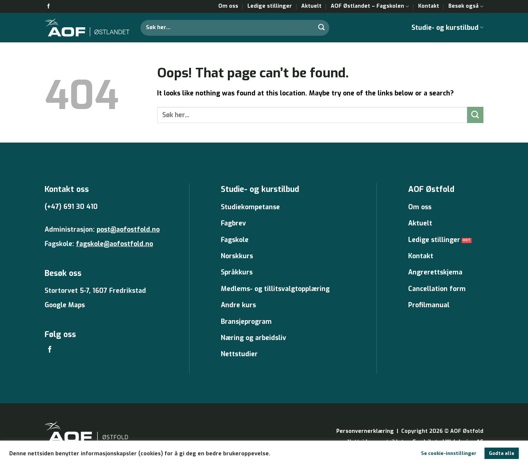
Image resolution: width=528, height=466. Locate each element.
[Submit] (322, 27)
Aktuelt (311, 6)
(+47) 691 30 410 (71, 206)
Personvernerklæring (365, 431)
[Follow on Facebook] (48, 6)
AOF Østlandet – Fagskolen (370, 6)
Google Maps (65, 305)
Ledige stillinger (269, 6)
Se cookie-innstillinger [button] (448, 453)
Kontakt (428, 6)
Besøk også (465, 6)
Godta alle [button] (501, 453)
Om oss (228, 6)
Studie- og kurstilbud (447, 27)
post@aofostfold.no (128, 229)
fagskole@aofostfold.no (114, 243)
